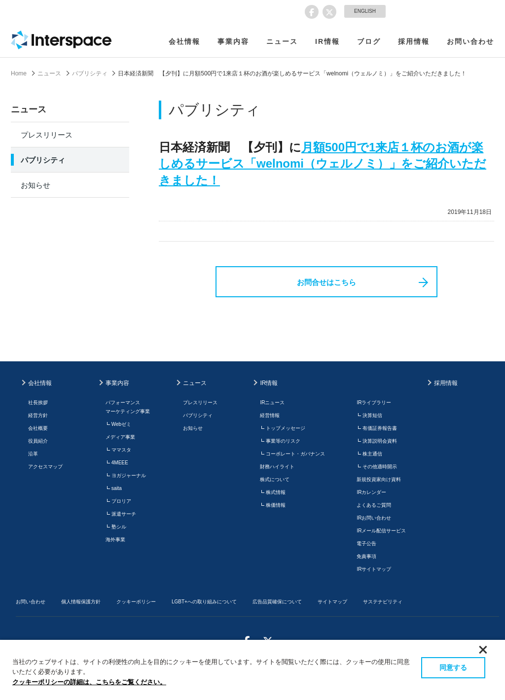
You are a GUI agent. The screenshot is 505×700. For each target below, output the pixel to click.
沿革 (33, 453)
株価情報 (276, 505)
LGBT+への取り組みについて (204, 601)
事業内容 (233, 41)
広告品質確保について (277, 601)
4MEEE (119, 462)
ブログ (369, 41)
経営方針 (38, 415)
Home (19, 73)
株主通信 (372, 453)
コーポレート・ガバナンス (295, 453)
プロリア (121, 501)
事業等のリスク (283, 441)
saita (116, 488)
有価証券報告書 (379, 428)
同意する (453, 667)
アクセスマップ (45, 466)
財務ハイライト (277, 466)
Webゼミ (121, 424)
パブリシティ (90, 73)
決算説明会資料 (379, 441)
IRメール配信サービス (381, 530)
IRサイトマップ (374, 569)
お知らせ (35, 185)
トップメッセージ (285, 428)
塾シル (118, 526)
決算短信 (372, 415)
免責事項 (366, 556)
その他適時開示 (379, 466)
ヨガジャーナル (128, 475)
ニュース (282, 41)
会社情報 (184, 41)
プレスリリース (46, 135)
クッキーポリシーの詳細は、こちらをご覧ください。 (89, 682)
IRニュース (272, 402)
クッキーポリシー (136, 601)
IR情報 (327, 41)
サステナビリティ (382, 601)
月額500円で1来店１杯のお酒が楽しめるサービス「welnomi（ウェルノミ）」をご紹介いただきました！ (322, 163)
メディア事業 (120, 437)
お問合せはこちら (326, 282)
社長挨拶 (38, 402)
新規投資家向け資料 (379, 479)
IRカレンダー (371, 492)
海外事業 (115, 539)
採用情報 (414, 41)
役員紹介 (38, 441)
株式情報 (276, 492)
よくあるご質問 (374, 505)
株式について (274, 479)
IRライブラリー (374, 402)
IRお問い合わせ (374, 518)
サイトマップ (332, 601)
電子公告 (366, 543)
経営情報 (270, 415)
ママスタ (121, 450)
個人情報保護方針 (81, 601)
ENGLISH (365, 11)
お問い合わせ (470, 41)
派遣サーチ (123, 514)
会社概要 (38, 428)
